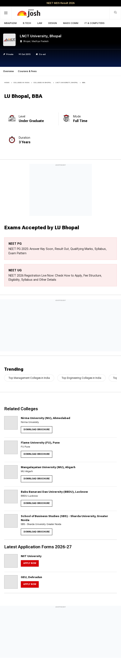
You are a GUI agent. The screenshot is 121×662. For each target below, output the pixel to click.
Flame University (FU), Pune (40, 442)
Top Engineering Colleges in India (81, 377)
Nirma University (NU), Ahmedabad (45, 418)
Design (52, 23)
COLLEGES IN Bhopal (42, 83)
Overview (8, 71)
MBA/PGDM (10, 23)
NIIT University (31, 556)
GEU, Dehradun (31, 577)
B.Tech (27, 23)
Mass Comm (70, 23)
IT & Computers (95, 23)
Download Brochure (37, 429)
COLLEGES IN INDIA (21, 83)
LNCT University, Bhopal (66, 83)
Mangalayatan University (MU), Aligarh (48, 467)
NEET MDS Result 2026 (61, 3)
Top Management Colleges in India (29, 377)
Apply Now (29, 563)
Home (6, 83)
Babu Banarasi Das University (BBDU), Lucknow (54, 491)
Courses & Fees (27, 71)
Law (39, 23)
